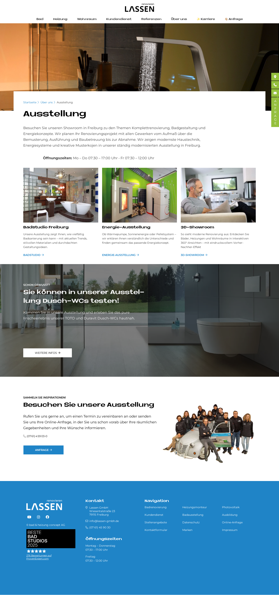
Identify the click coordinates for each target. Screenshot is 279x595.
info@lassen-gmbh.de (104, 521)
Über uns (179, 19)
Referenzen (151, 19)
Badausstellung (192, 515)
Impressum (230, 530)
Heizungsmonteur (194, 507)
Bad (39, 19)
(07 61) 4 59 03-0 (37, 436)
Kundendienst (119, 19)
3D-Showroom (192, 255)
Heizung (60, 19)
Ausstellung (65, 102)
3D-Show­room (197, 227)
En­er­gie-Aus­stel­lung (126, 227)
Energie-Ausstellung (119, 255)
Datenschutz (191, 522)
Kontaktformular (156, 530)
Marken (187, 530)
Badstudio (31, 255)
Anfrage (42, 450)
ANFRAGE (275, 112)
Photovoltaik (230, 507)
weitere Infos (46, 353)
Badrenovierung (156, 507)
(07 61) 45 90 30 (99, 527)
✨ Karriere (206, 19)
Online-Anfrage (232, 522)
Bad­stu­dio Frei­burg (46, 227)
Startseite (29, 102)
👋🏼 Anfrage (234, 19)
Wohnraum (86, 19)
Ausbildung (230, 515)
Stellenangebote (156, 522)
